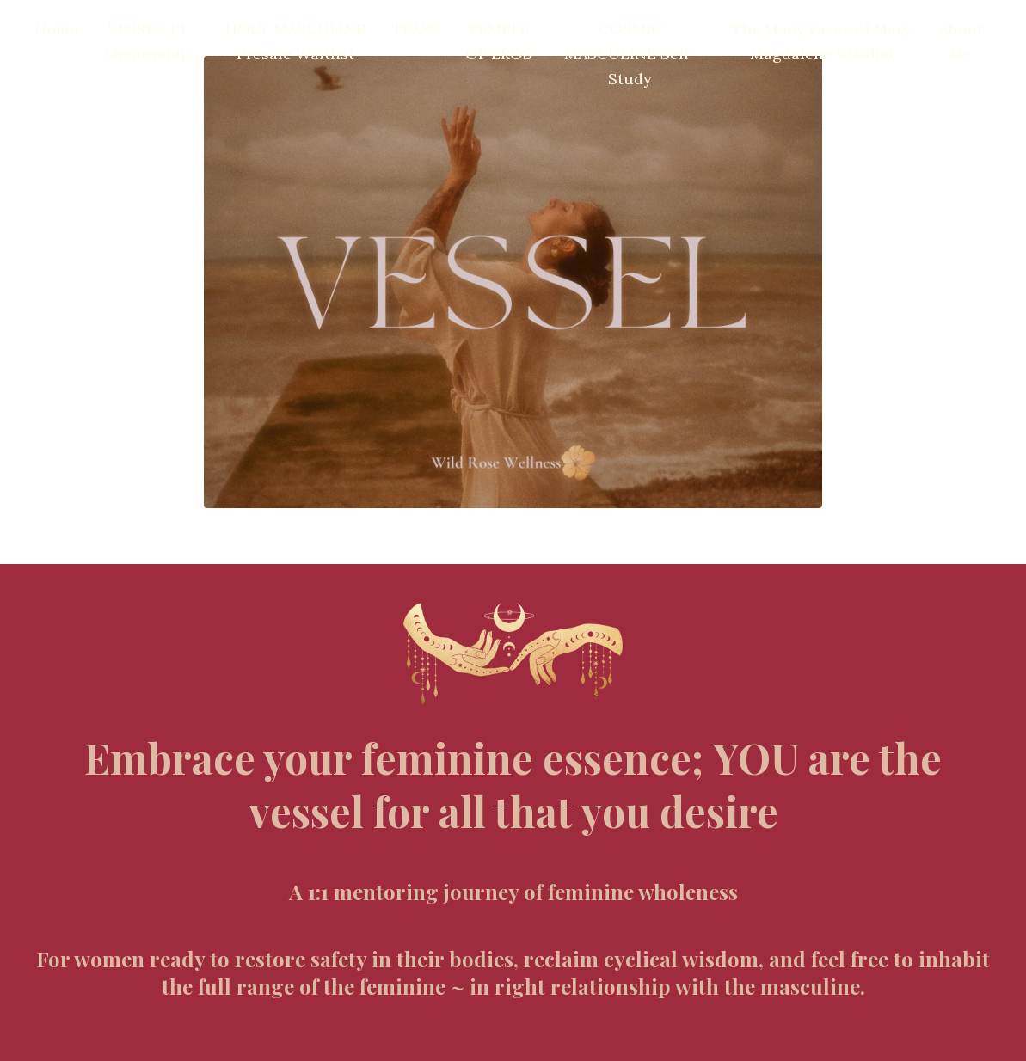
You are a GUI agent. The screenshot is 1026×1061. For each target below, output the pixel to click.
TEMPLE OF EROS (498, 41)
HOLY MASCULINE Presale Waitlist (295, 41)
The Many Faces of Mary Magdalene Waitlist (822, 41)
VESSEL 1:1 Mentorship (147, 41)
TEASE (416, 29)
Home (56, 29)
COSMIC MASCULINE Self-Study (630, 54)
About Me (961, 41)
